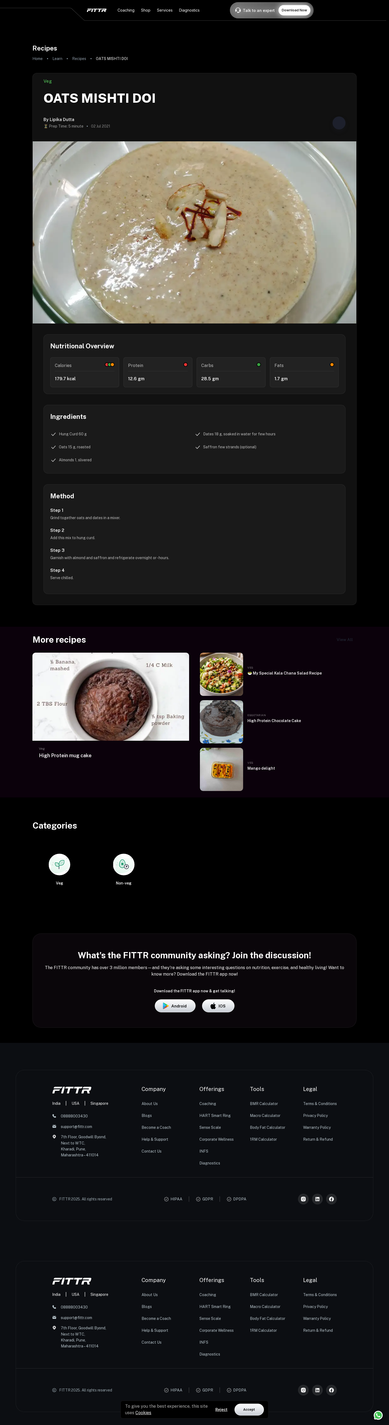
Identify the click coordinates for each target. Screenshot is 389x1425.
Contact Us (152, 1246)
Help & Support (155, 1234)
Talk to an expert (259, 10)
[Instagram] (303, 1294)
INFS (203, 1246)
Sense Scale (210, 1222)
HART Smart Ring (215, 1211)
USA (75, 1198)
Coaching (207, 1199)
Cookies (143, 1412)
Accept (249, 1409)
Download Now (294, 10)
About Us (150, 1199)
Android (175, 1101)
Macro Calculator (265, 1211)
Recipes (79, 58)
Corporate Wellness (216, 1234)
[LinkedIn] (317, 1294)
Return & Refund (318, 1234)
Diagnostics (209, 1258)
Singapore (99, 1198)
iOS (218, 1101)
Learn (57, 58)
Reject (221, 1409)
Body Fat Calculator (267, 1222)
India (56, 1198)
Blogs (147, 1211)
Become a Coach (156, 1222)
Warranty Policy (317, 1222)
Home (37, 58)
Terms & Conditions (320, 1199)
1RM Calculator (263, 1234)
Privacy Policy (315, 1211)
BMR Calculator (264, 1199)
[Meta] (331, 1294)
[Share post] (339, 122)
